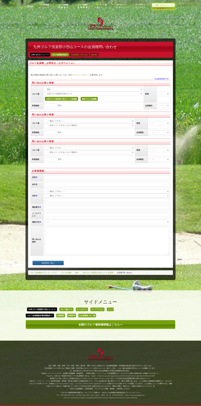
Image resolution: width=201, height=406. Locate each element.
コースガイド (82, 309)
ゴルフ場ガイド (66, 309)
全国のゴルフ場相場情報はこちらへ (100, 324)
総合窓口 (94, 55)
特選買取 (60, 315)
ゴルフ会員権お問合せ (60, 55)
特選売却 (71, 315)
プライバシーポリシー (81, 75)
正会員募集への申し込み (79, 55)
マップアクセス (97, 309)
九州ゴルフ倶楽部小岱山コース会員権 (61, 99)
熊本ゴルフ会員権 (89, 99)
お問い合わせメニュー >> (40, 55)
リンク (110, 309)
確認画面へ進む (48, 263)
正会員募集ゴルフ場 (87, 315)
